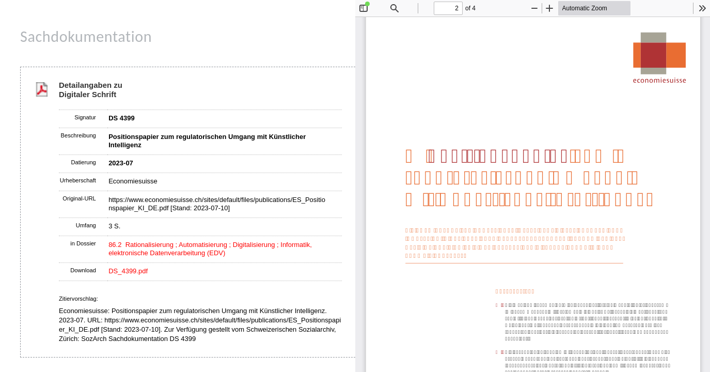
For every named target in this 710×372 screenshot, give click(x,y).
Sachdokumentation (86, 36)
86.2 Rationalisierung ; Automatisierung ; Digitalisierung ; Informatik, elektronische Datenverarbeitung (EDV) (210, 249)
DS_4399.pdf (128, 271)
